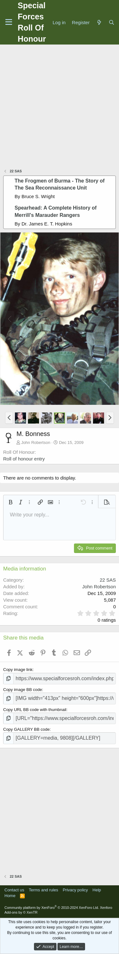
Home (10, 895)
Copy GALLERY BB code (26, 729)
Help (97, 890)
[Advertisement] (59, 107)
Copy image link (18, 669)
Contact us (14, 890)
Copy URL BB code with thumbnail (34, 709)
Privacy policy (75, 890)
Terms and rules (43, 890)
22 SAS (108, 580)
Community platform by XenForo (51, 907)
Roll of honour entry (24, 458)
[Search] (111, 22)
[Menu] (8, 22)
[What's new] (99, 22)
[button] (9, 418)
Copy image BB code (22, 689)
